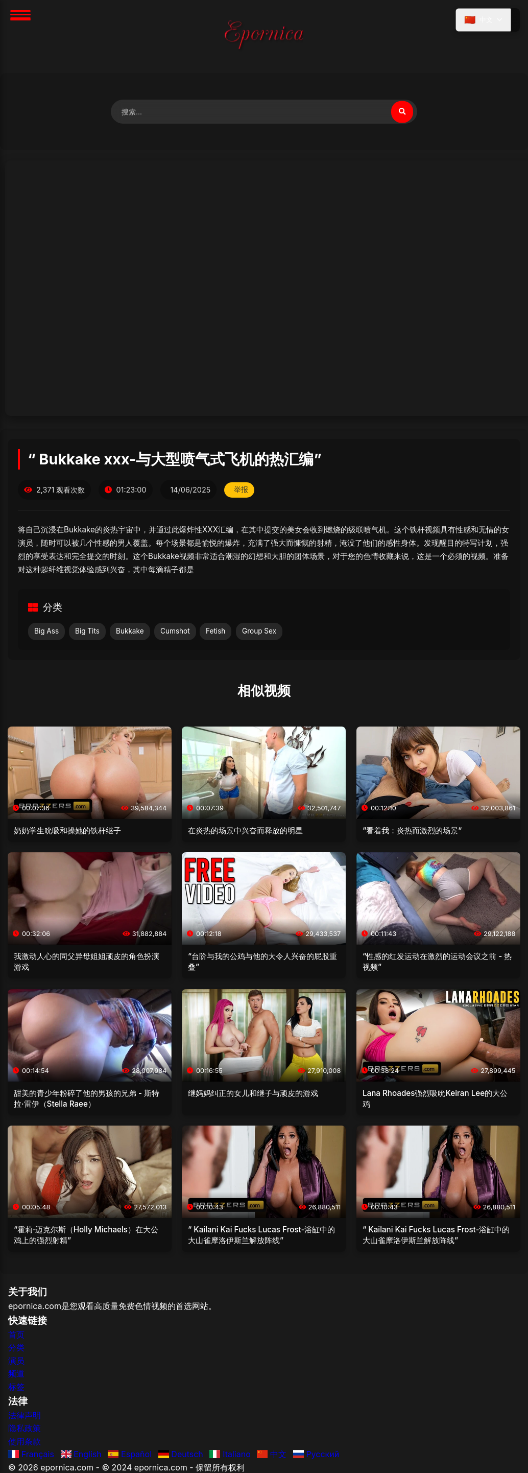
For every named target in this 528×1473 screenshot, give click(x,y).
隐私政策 (24, 1430)
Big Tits (87, 633)
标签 (16, 1389)
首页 (16, 1337)
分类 (16, 1350)
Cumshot (175, 633)
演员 (16, 1363)
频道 (16, 1376)
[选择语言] (481, 22)
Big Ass (46, 633)
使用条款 (24, 1444)
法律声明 (24, 1418)
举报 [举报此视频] (242, 492)
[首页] (264, 36)
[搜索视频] (401, 113)
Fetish (215, 633)
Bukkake (130, 633)
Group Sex (259, 633)
